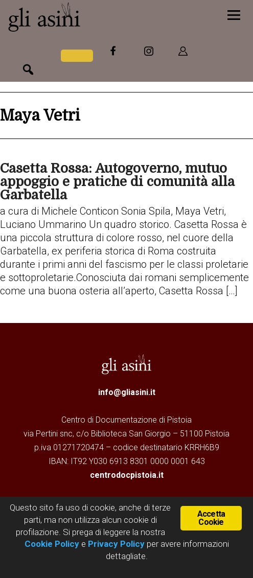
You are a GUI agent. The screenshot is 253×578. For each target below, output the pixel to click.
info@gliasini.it (126, 392)
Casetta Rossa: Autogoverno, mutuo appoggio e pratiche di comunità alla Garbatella (117, 181)
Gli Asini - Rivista (84, 17)
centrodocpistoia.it (127, 475)
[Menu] (234, 14)
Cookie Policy (52, 544)
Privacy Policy (116, 544)
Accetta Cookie (211, 518)
